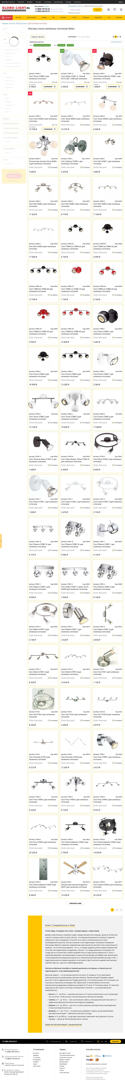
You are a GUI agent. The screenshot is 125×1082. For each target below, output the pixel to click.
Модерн (9, 102)
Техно (8, 108)
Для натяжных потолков (42, 45)
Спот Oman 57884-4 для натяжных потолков (71, 375)
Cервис (63, 1049)
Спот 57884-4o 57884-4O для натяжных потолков (41, 290)
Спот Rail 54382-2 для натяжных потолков (42, 205)
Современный (11, 105)
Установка (47, 2)
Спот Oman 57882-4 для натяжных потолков (103, 417)
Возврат (30, 2)
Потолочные (10, 84)
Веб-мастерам (64, 1062)
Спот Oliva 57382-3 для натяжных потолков (107, 460)
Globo (9, 152)
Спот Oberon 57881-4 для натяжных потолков (103, 588)
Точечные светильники (14, 63)
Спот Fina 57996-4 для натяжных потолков (107, 800)
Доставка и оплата (8, 2)
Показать (14, 176)
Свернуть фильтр (37, 37)
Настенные (10, 81)
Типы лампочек (64, 1072)
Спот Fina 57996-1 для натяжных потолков (107, 758)
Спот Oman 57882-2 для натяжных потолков (39, 417)
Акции (35, 1064)
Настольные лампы (13, 50)
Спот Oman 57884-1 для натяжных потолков (103, 332)
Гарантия (21, 2)
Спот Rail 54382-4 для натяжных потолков (106, 205)
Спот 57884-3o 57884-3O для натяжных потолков (105, 247)
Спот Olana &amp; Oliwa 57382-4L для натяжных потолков (75, 460)
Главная (5, 23)
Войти (121, 2)
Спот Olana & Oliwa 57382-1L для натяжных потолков (43, 460)
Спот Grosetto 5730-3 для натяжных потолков (39, 758)
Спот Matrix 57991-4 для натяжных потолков (39, 673)
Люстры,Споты (21, 23)
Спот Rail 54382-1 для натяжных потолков (106, 162)
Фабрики (36, 1055)
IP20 (8, 141)
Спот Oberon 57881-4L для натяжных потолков (72, 545)
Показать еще (75, 903)
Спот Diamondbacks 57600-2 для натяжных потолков (74, 843)
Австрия (10, 164)
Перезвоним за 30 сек (75, 6)
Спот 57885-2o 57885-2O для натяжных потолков (105, 290)
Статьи (62, 1070)
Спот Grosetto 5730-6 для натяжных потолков (71, 758)
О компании (38, 1049)
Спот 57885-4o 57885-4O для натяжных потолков (73, 332)
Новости (62, 1068)
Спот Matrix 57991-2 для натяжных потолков (103, 630)
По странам (36, 1057)
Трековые (9, 87)
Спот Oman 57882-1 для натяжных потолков (103, 375)
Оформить (115, 1041)
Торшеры (10, 60)
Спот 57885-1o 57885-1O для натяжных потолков (73, 290)
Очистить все (116, 42)
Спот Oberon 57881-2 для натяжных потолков (39, 588)
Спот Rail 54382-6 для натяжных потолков (42, 247)
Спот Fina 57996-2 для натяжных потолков (42, 800)
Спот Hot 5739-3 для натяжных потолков (42, 715)
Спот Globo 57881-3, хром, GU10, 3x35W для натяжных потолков (75, 588)
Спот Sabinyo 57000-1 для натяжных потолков (72, 162)
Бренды (68, 2)
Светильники (11, 53)
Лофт (8, 98)
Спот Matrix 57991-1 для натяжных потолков (71, 630)
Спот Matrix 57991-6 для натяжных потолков (71, 673)
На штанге (10, 77)
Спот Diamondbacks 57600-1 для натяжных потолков (107, 77)
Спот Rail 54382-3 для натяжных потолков (74, 205)
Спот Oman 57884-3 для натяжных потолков (39, 375)
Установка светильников (67, 1055)
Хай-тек (9, 112)
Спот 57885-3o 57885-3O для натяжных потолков (41, 332)
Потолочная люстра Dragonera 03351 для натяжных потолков (74, 885)
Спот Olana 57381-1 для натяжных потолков (43, 503)
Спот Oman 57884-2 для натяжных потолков (39, 77)
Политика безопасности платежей (96, 1064)
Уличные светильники (14, 66)
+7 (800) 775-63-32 (49, 9)
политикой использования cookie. (97, 1073)
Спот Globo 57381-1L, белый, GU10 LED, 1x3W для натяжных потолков (74, 77)
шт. (100, 1041)
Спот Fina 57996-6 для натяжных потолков (42, 843)
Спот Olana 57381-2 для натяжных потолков (75, 503)
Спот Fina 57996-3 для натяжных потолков (74, 800)
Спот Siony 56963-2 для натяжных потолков (107, 120)
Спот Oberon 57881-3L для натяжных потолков (40, 545)
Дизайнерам (58, 2)
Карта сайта (36, 1066)
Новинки (36, 1062)
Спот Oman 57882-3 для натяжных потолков (71, 417)
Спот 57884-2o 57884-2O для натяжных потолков (73, 247)
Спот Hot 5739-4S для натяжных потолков (106, 715)
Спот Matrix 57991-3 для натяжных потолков (39, 630)
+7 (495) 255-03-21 (49, 11)
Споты (70, 45)
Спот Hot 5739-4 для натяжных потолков (74, 715)
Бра (8, 43)
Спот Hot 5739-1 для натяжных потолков (106, 673)
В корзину (50, 87)
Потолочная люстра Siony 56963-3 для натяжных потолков (43, 162)
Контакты (77, 2)
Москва (46, 6)
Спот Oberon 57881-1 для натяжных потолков (103, 545)
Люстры (61, 45)
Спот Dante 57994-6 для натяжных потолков (107, 885)
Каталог (6, 17)
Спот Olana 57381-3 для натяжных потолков (107, 503)
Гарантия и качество (66, 1057)
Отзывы (38, 2)
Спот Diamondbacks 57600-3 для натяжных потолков (107, 843)
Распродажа (37, 1059)
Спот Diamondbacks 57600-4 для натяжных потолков (42, 885)
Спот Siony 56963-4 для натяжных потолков (75, 120)
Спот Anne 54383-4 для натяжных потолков (43, 120)
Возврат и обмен (65, 1059)
